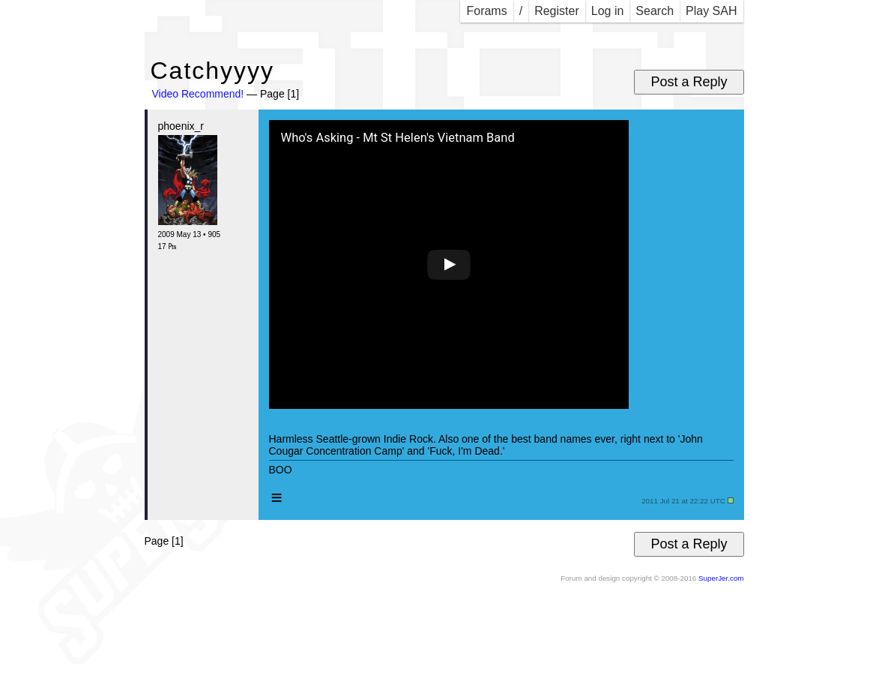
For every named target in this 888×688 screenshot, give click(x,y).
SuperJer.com (720, 578)
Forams (486, 11)
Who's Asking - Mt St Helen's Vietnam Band (398, 138)
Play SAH (711, 11)
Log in (607, 11)
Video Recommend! (198, 94)
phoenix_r (181, 126)
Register (556, 11)
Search (654, 11)
